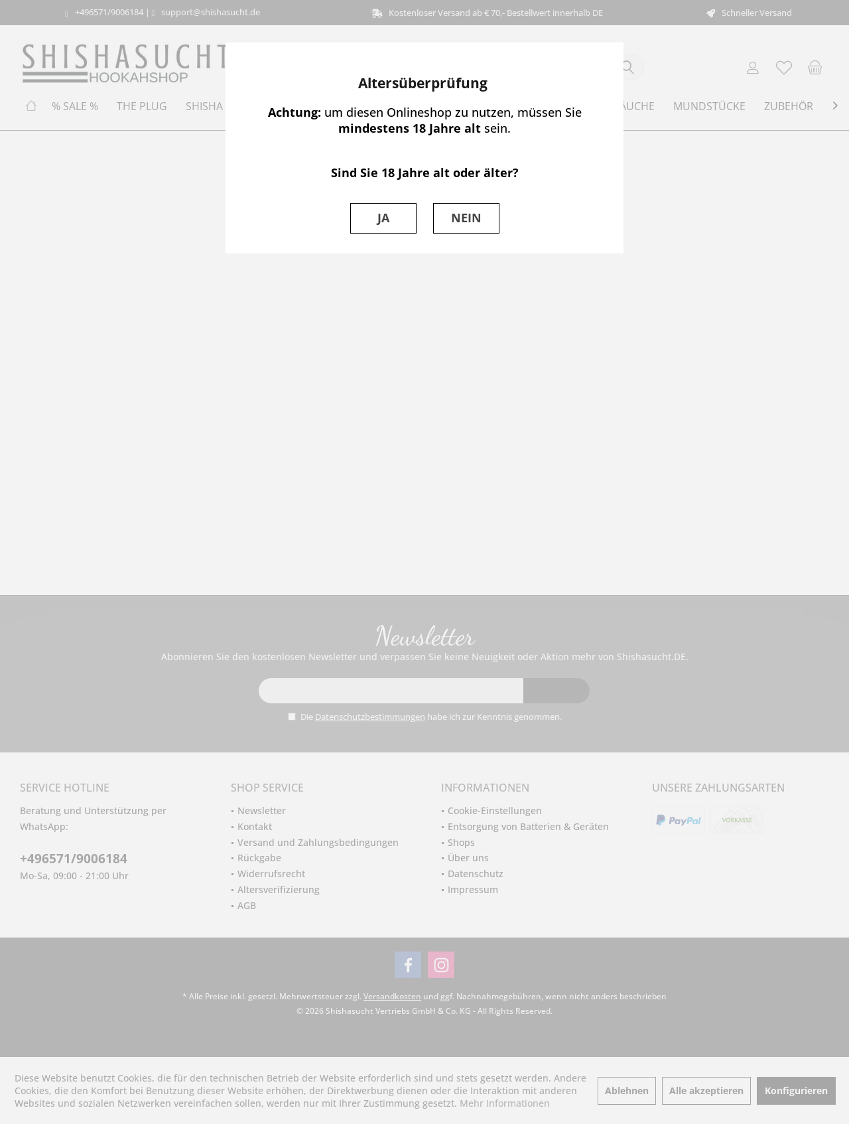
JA (383, 218)
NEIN (466, 218)
